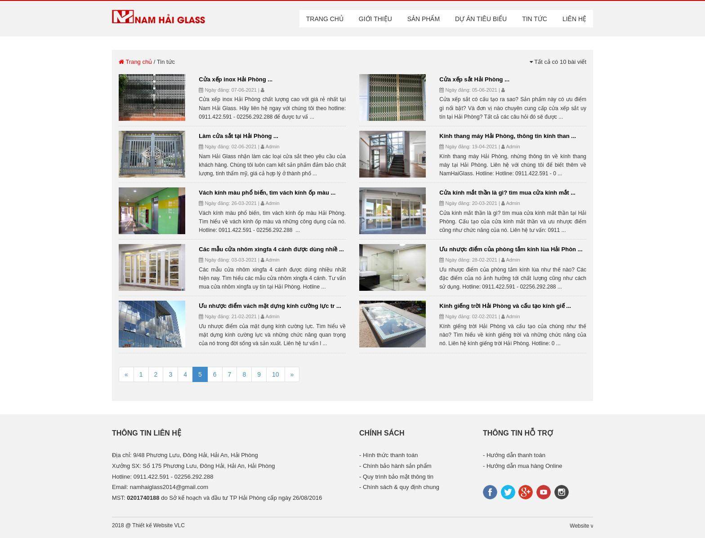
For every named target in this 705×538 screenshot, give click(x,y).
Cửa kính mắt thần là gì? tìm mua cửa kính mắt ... (507, 192)
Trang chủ (325, 18)
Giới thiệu (375, 18)
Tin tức (534, 18)
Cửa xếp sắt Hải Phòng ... (474, 79)
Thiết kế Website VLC (158, 525)
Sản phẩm (423, 18)
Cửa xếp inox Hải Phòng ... (235, 79)
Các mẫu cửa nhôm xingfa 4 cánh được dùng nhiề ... (271, 249)
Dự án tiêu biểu (481, 18)
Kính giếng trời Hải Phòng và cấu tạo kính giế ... (505, 305)
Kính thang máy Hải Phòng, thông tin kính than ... (507, 136)
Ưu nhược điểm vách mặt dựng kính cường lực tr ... (270, 305)
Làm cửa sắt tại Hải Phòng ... (238, 136)
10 (275, 374)
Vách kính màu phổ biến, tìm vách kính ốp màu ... (267, 192)
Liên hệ (574, 18)
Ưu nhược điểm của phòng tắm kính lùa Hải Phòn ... (510, 249)
